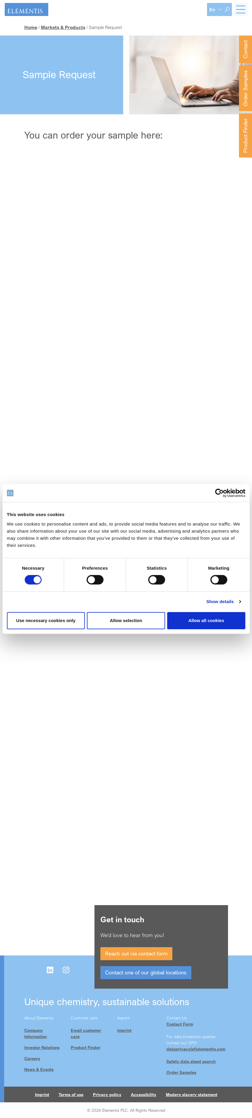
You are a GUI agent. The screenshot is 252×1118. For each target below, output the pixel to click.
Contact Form (179, 1024)
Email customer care (86, 1033)
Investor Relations (42, 1047)
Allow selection (126, 620)
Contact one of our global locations (146, 972)
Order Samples (245, 88)
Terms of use (71, 1094)
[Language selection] (216, 9)
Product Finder (245, 135)
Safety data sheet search (191, 1061)
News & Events (39, 1069)
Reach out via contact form (136, 953)
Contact (245, 49)
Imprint (124, 1030)
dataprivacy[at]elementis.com (195, 1048)
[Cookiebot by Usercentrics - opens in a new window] (219, 493)
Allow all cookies (206, 620)
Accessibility (143, 1094)
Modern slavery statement (191, 1094)
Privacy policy (107, 1094)
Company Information (35, 1033)
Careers (32, 1058)
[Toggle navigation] (240, 9)
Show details (220, 601)
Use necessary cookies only (46, 620)
